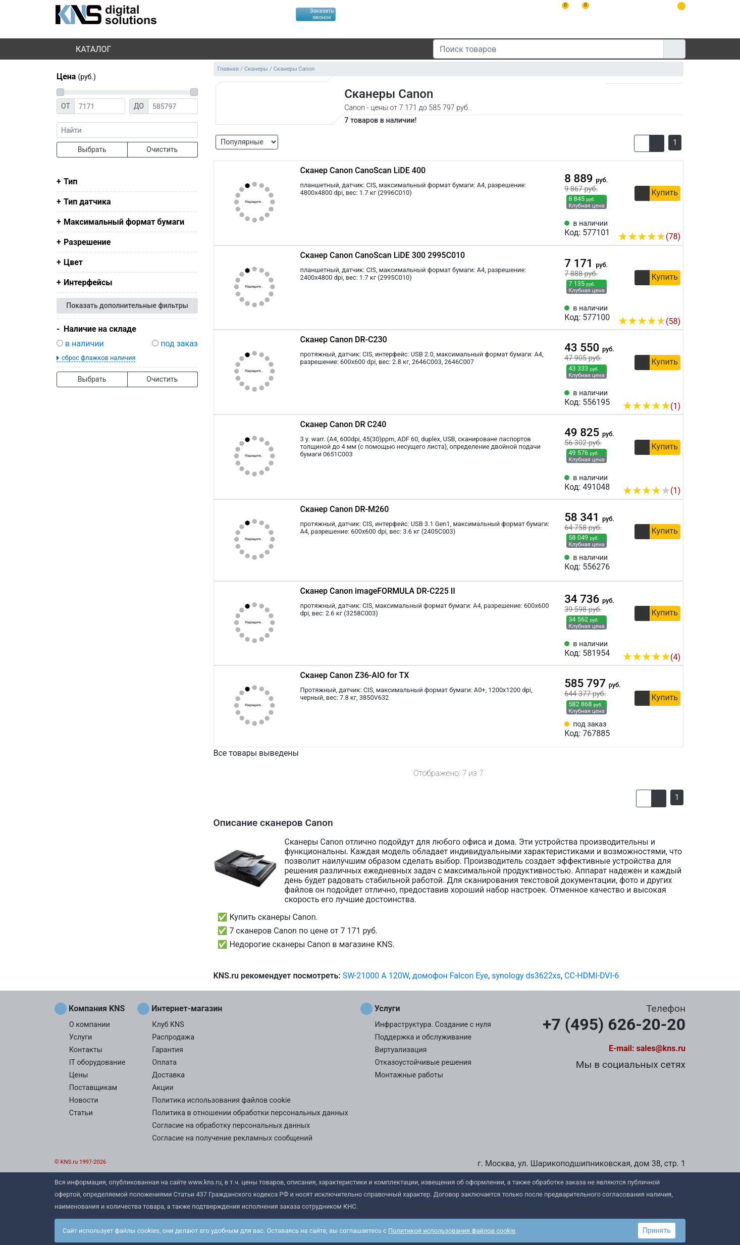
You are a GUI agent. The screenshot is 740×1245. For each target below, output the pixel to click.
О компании (89, 1024)
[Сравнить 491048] (656, 475)
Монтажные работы (409, 1075)
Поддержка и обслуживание (423, 1037)
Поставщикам (93, 1087)
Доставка (168, 1075)
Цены (78, 1075)
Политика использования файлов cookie (221, 1100)
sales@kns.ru (661, 1048)
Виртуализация (401, 1050)
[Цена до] (173, 106)
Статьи (81, 1113)
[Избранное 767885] (672, 729)
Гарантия (167, 1050)
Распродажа (173, 1037)
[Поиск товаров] (548, 49)
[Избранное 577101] (672, 221)
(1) (651, 406)
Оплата (164, 1062)
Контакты (85, 1050)
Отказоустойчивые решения (423, 1062)
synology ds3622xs (526, 975)
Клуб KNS (168, 1024)
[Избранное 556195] (672, 390)
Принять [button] (657, 1230)
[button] (642, 143)
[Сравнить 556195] (656, 391)
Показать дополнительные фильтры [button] (127, 305)
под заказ (179, 343)
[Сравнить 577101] (656, 221)
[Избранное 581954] (672, 641)
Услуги (80, 1037)
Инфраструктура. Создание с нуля (433, 1024)
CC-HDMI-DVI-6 (591, 975)
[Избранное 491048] (672, 475)
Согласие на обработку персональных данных (231, 1125)
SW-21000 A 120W (376, 975)
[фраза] (127, 130)
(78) (649, 236)
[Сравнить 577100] (656, 306)
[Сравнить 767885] (656, 729)
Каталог (85, 49)
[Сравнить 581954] (656, 642)
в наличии (84, 343)
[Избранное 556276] (672, 562)
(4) (651, 657)
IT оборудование (97, 1062)
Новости (83, 1100)
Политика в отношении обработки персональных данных (250, 1113)
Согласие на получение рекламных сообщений (232, 1138)
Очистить (162, 149)
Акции (162, 1087)
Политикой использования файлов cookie (451, 1230)
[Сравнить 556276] (656, 562)
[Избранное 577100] (672, 306)
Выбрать (92, 149)
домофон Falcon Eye (450, 975)
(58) (649, 321)
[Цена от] (99, 106)
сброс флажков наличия (98, 357)
